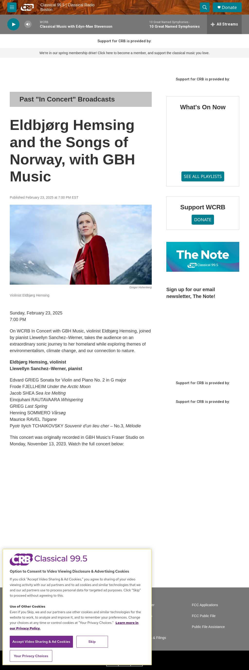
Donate (229, 7)
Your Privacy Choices (31, 656)
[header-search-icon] (205, 7)
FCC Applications (205, 605)
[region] (77, 607)
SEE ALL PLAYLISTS (203, 176)
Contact (146, 627)
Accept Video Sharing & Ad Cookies (41, 641)
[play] (13, 24)
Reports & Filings (153, 638)
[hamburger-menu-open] (12, 7)
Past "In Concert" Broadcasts (67, 99)
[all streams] (224, 24)
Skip (92, 641)
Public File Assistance (208, 627)
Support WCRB (202, 207)
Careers (146, 616)
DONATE (202, 219)
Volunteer (147, 605)
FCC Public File (203, 616)
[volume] (28, 24)
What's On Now (202, 107)
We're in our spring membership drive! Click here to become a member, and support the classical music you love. (124, 53)
